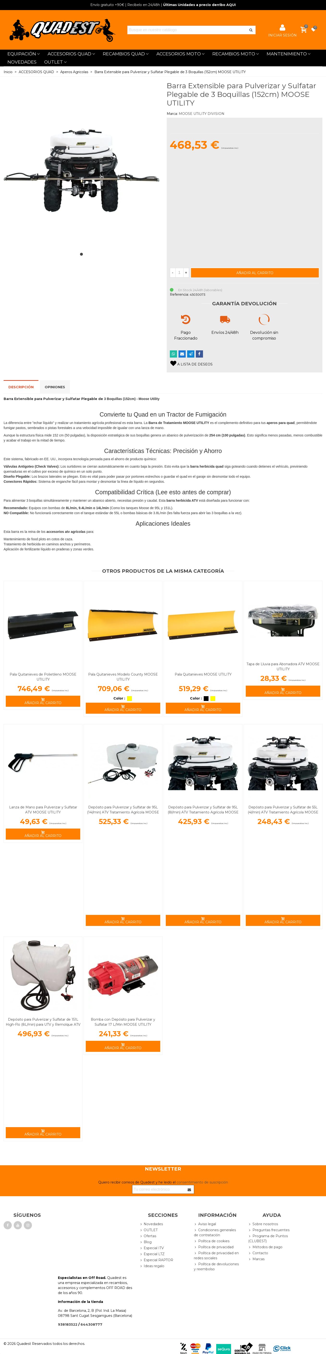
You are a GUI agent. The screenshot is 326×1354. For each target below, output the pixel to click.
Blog (145, 1242)
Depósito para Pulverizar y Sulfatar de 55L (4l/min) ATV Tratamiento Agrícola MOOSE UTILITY (283, 812)
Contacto (258, 1253)
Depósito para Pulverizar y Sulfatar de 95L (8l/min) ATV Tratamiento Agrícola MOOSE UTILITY (203, 812)
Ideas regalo (151, 1266)
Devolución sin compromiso (264, 335)
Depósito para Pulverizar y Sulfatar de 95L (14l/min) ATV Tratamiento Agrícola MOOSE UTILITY (123, 812)
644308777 (91, 1324)
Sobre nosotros (263, 1224)
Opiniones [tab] (55, 387)
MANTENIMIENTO (287, 54)
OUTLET (53, 62)
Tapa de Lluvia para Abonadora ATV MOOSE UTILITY (283, 666)
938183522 (67, 1324)
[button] (81, 254)
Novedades (151, 1224)
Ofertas (147, 1236)
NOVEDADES (22, 62)
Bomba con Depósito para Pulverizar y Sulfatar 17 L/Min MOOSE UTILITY (123, 1022)
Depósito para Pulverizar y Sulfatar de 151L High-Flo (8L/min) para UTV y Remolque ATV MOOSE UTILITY (43, 1024)
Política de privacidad (214, 1247)
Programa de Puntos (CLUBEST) (268, 1238)
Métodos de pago (265, 1247)
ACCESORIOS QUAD (69, 54)
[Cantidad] (179, 272)
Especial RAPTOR (156, 1260)
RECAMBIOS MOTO (233, 54)
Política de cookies (211, 1241)
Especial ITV (151, 1248)
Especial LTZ (152, 1254)
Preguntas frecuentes (268, 1230)
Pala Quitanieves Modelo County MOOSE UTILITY (123, 677)
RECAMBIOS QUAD (124, 54)
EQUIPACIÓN (21, 54)
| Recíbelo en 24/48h (125, 5)
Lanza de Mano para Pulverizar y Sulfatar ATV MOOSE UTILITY (43, 809)
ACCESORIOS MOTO (178, 54)
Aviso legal (205, 1224)
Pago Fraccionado (185, 335)
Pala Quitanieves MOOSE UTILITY (203, 674)
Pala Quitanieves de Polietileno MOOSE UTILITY (43, 677)
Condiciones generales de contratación (215, 1232)
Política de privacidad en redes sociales (216, 1255)
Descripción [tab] (21, 387)
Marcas (256, 1259)
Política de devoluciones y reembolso (216, 1266)
